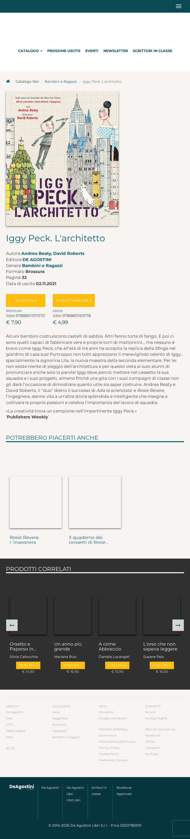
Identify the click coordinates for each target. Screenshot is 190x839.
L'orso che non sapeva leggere (160, 647)
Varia (56, 712)
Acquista (25, 300)
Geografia (59, 731)
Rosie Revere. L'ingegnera (25, 540)
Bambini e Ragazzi (61, 81)
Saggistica (60, 718)
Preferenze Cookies (113, 760)
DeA (9, 718)
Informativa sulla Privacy (117, 741)
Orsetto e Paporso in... (23, 647)
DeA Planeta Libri (95, 28)
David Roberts (68, 253)
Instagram (153, 748)
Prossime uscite (63, 51)
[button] (12, 625)
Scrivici (150, 712)
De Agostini (37, 259)
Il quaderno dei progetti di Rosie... (89, 540)
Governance (108, 735)
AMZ (9, 737)
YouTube (151, 754)
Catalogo (30, 51)
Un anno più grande (68, 647)
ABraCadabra (15, 731)
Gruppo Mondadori (113, 718)
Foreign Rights (156, 718)
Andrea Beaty (36, 253)
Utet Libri (73, 800)
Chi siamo (106, 712)
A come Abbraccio (110, 647)
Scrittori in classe (152, 51)
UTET (10, 724)
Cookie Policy (109, 754)
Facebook (152, 735)
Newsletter (115, 51)
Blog (10, 748)
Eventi (91, 51)
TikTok (150, 741)
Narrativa (59, 724)
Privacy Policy (109, 748)
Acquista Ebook (74, 300)
